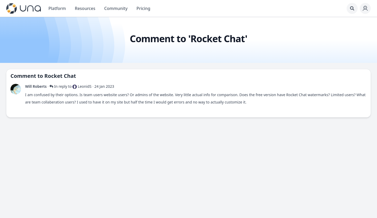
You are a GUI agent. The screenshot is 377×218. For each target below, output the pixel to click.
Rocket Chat (60, 75)
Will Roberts (36, 86)
